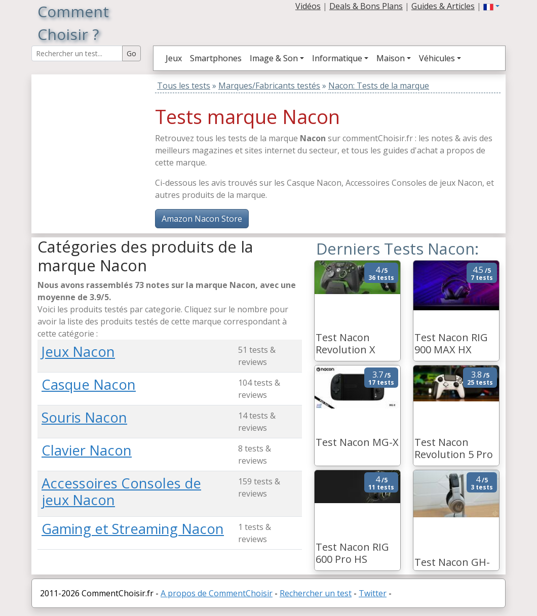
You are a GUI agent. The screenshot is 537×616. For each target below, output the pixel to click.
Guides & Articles (443, 6)
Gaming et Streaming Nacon (133, 528)
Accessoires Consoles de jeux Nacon (121, 491)
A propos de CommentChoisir (217, 593)
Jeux (174, 58)
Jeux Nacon (78, 351)
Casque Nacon (89, 384)
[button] (491, 6)
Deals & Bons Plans (366, 6)
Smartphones (216, 58)
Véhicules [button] (437, 58)
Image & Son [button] (274, 58)
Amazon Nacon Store (202, 218)
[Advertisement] (100, 137)
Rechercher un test (316, 593)
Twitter (373, 593)
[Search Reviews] (77, 53)
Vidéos (308, 6)
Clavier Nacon (87, 450)
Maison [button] (390, 58)
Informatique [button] (337, 58)
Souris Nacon (84, 417)
